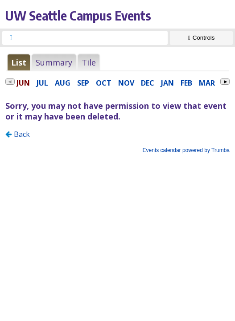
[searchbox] (93, 38)
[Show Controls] (201, 38)
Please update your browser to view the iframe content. (117, 62)
